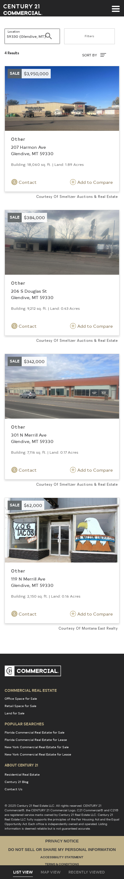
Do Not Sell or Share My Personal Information (62, 849)
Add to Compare (91, 182)
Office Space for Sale (21, 698)
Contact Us (13, 789)
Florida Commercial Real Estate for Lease (36, 740)
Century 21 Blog (16, 782)
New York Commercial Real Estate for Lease (38, 754)
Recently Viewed (86, 872)
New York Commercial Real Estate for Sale (37, 747)
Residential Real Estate (22, 774)
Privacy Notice (61, 841)
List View (23, 872)
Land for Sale (14, 713)
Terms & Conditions (62, 864)
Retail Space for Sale (20, 706)
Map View (50, 872)
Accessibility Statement (61, 857)
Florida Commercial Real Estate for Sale (34, 732)
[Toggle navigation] (116, 6)
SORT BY (94, 55)
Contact (24, 182)
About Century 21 (21, 765)
